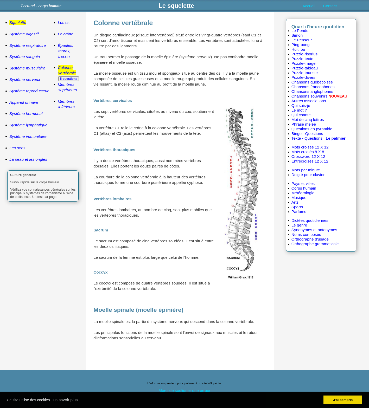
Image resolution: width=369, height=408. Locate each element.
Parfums (298, 211)
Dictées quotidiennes (309, 220)
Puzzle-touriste (304, 72)
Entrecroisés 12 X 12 (309, 161)
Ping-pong (300, 44)
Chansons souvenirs (309, 96)
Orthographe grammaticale (315, 244)
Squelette (17, 22)
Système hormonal (25, 113)
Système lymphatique (28, 125)
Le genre (299, 225)
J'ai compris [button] (343, 400)
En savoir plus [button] (65, 400)
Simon (297, 35)
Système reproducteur (28, 91)
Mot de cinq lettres (307, 119)
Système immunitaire (28, 136)
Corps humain (303, 188)
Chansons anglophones (312, 91)
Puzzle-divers (303, 77)
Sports (297, 207)
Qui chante (301, 115)
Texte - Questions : (318, 138)
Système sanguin (24, 56)
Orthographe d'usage (310, 239)
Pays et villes (303, 183)
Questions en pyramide (311, 129)
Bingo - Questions (307, 133)
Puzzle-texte (302, 58)
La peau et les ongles (28, 159)
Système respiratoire (27, 45)
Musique (299, 197)
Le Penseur (301, 40)
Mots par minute (305, 170)
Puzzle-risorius (304, 54)
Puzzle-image (303, 63)
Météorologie (302, 193)
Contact (330, 6)
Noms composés (306, 234)
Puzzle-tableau (304, 68)
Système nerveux (24, 79)
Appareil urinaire (23, 102)
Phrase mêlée (303, 124)
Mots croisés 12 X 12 (310, 147)
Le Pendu (299, 30)
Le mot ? (299, 110)
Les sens (17, 148)
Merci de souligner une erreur (184, 390)
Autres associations (308, 101)
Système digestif (24, 34)
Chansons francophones (313, 87)
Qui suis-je (300, 105)
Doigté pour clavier (308, 174)
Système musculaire (27, 68)
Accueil (308, 6)
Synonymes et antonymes (314, 230)
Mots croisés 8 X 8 (307, 152)
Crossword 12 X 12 (308, 156)
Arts (294, 202)
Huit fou (298, 49)
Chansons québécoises (312, 82)
